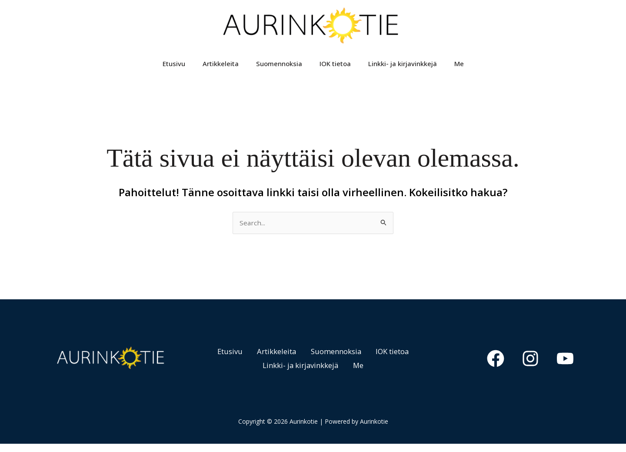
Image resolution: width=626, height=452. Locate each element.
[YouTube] (565, 367)
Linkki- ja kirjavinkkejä (402, 68)
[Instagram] (534, 367)
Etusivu (174, 68)
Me (459, 68)
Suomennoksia (279, 68)
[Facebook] (502, 367)
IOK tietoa (335, 68)
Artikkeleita (221, 68)
